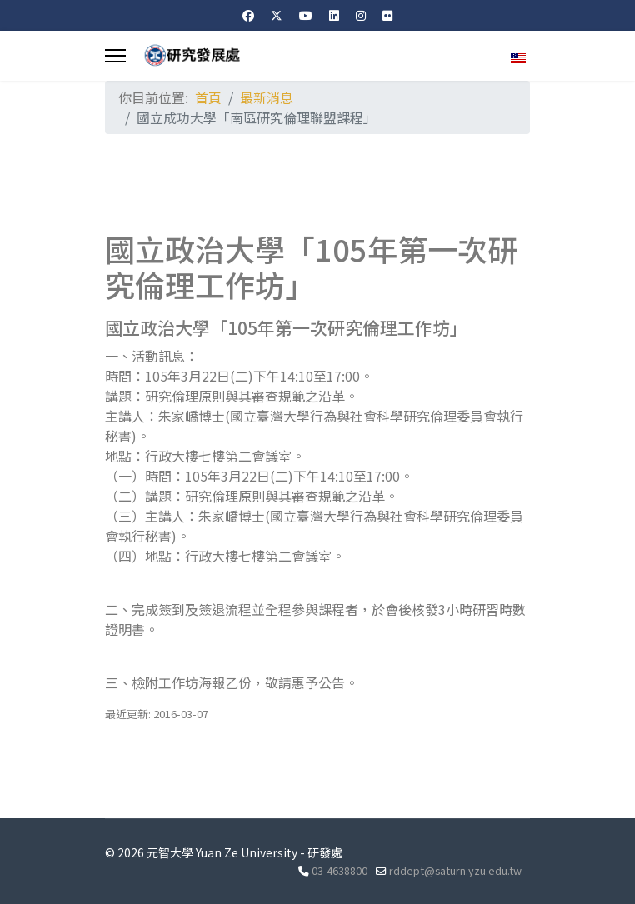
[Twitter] (276, 15)
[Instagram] (361, 15)
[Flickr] (387, 15)
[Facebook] (248, 15)
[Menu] (115, 56)
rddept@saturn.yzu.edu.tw (455, 870)
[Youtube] (305, 15)
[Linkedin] (334, 15)
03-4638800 (340, 870)
